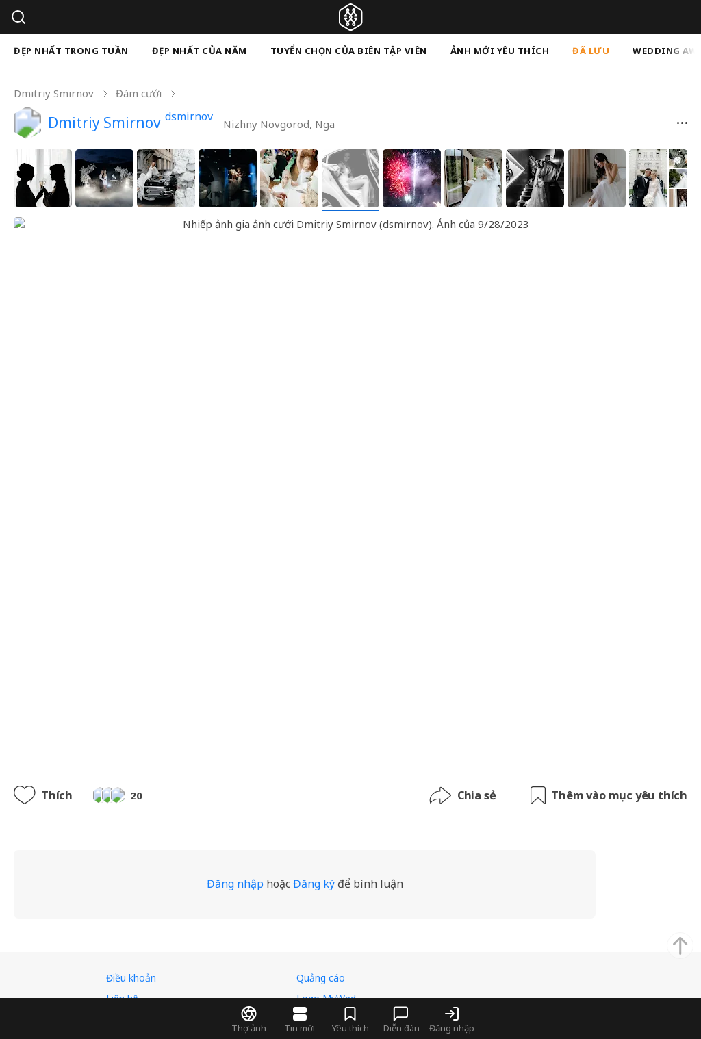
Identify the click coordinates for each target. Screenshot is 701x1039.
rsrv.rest (188, 978)
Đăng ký (343, 746)
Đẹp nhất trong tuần (71, 50)
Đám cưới (139, 93)
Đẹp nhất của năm (199, 50)
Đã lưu (590, 50)
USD (239, 935)
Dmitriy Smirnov (54, 93)
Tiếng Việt (146, 935)
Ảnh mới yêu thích (500, 50)
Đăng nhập (263, 746)
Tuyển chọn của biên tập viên (348, 50)
